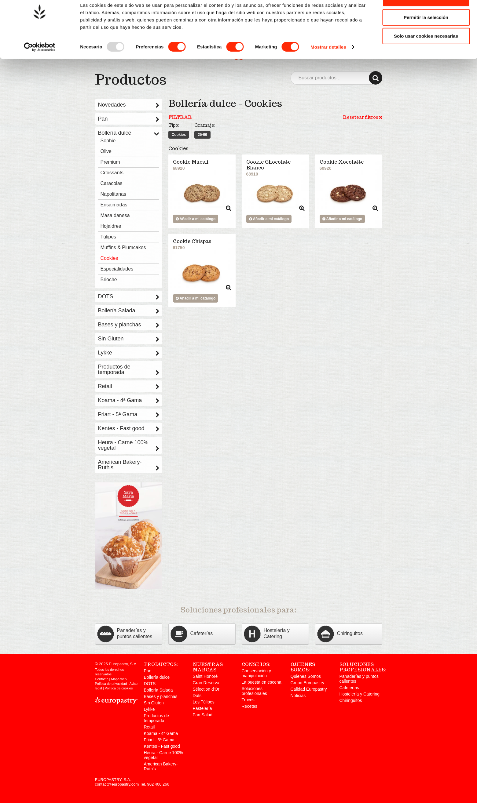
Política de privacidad (111, 683)
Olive (106, 151)
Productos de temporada (128, 369)
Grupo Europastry (308, 682)
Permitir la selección (426, 34)
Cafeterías (349, 687)
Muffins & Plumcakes (123, 247)
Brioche (109, 279)
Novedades (128, 104)
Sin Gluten (128, 338)
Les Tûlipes (204, 701)
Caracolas (112, 183)
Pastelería (202, 708)
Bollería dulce (128, 133)
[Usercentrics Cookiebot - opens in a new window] (39, 64)
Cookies (179, 135)
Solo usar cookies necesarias (426, 53)
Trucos (248, 699)
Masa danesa (115, 215)
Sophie (108, 140)
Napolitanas (114, 194)
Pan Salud (203, 714)
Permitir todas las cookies (426, 15)
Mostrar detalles (328, 64)
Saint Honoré (205, 676)
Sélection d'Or (206, 689)
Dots (197, 695)
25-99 (202, 135)
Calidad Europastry (309, 689)
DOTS (128, 296)
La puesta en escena (261, 682)
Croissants (112, 172)
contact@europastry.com (117, 784)
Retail (128, 386)
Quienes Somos (306, 676)
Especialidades (117, 268)
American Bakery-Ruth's (128, 464)
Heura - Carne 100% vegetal (128, 445)
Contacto (101, 679)
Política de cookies (119, 688)
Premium (110, 162)
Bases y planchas (128, 324)
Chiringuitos (350, 700)
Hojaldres (111, 226)
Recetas (249, 706)
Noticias (298, 695)
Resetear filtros (362, 117)
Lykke (128, 352)
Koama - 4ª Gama (128, 400)
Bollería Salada (128, 310)
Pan (128, 119)
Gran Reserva (206, 682)
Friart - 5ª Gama (128, 414)
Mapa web (119, 679)
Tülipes (108, 236)
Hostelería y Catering (359, 694)
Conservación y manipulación (256, 673)
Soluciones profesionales (254, 691)
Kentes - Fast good (128, 428)
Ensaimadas (114, 204)
